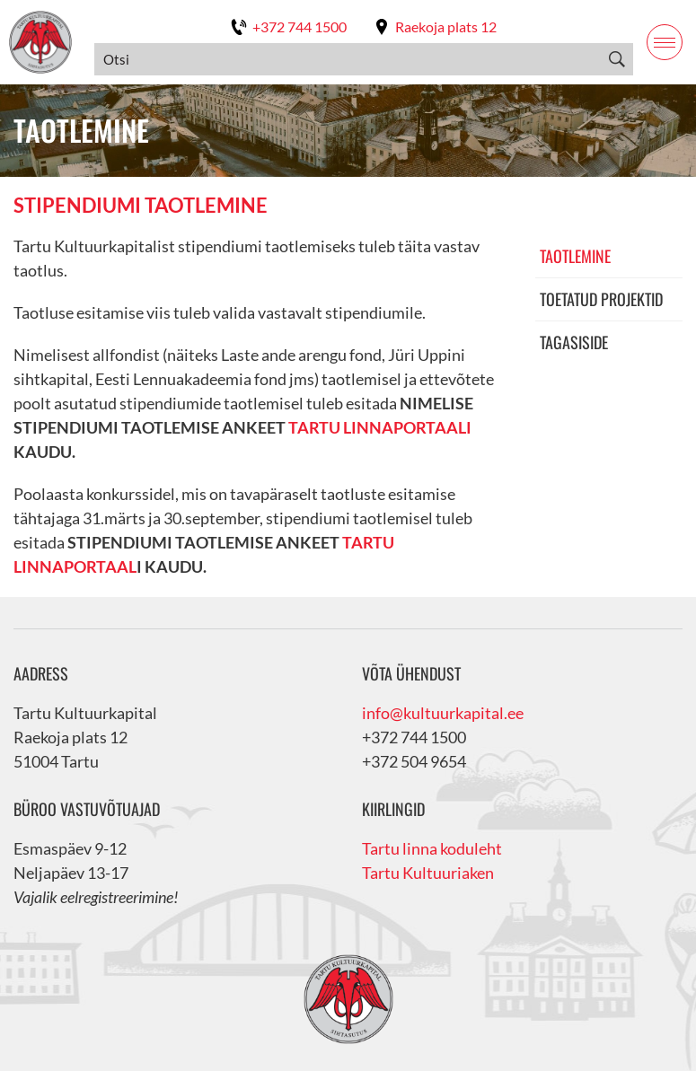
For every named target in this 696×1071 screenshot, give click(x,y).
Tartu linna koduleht (432, 848)
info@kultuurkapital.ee (443, 713)
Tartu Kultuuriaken (428, 872)
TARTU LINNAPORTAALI (379, 427)
